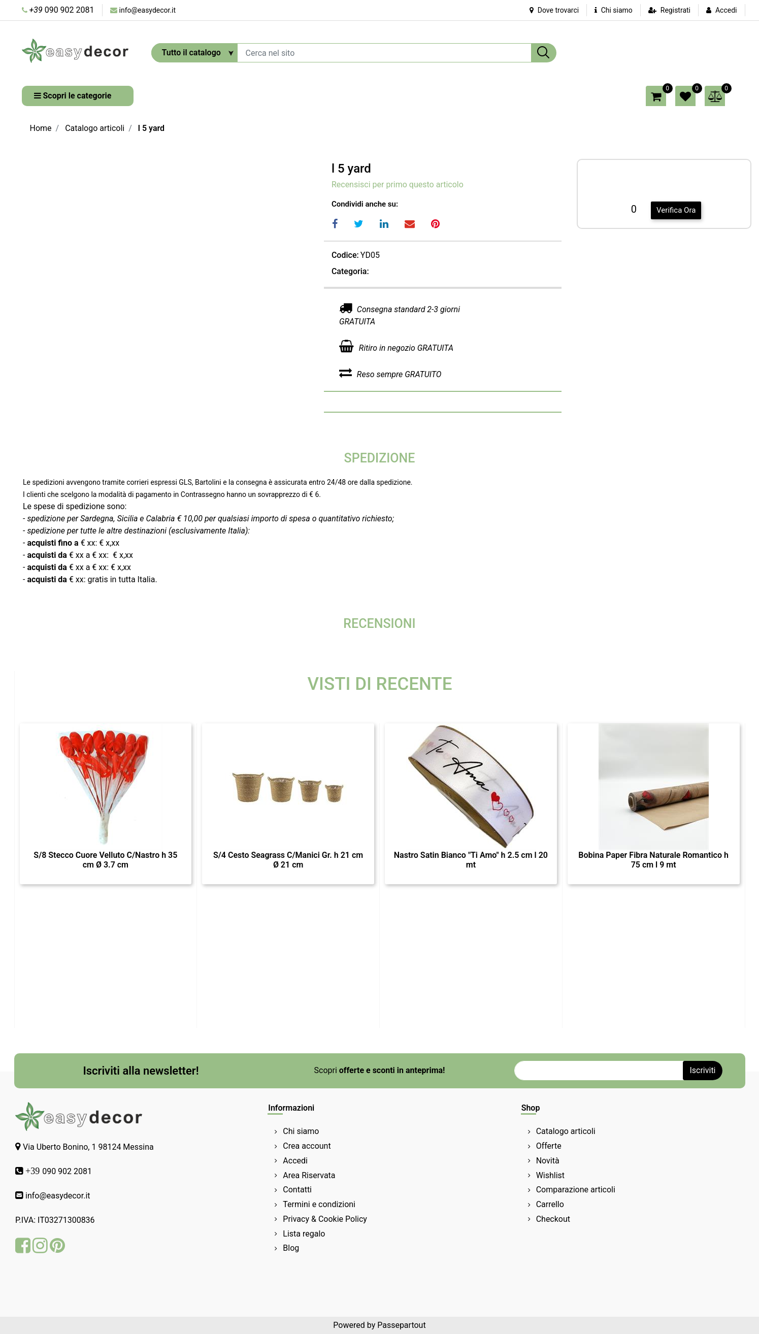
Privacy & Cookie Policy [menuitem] (325, 1219)
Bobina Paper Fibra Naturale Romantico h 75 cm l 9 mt (653, 860)
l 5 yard (151, 128)
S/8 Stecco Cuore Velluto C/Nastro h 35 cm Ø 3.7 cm (105, 860)
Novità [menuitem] (547, 1160)
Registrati (675, 10)
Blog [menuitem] (291, 1248)
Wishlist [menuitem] (550, 1175)
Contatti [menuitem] (297, 1189)
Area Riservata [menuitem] (309, 1175)
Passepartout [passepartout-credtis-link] (401, 1325)
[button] (543, 52)
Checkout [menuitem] (553, 1219)
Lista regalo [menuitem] (304, 1234)
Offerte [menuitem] (549, 1146)
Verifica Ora (676, 210)
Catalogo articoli (94, 128)
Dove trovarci (554, 10)
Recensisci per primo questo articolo (398, 184)
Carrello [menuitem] (550, 1204)
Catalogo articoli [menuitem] (566, 1131)
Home (41, 128)
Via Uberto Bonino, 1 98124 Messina (88, 1147)
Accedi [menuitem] (295, 1160)
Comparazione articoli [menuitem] (575, 1189)
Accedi (726, 10)
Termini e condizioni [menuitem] (319, 1204)
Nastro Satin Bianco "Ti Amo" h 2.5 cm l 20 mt (471, 860)
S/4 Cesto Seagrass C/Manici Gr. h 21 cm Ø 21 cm (288, 860)
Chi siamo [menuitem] (301, 1131)
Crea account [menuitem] (307, 1146)
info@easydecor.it (147, 10)
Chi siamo (614, 10)
